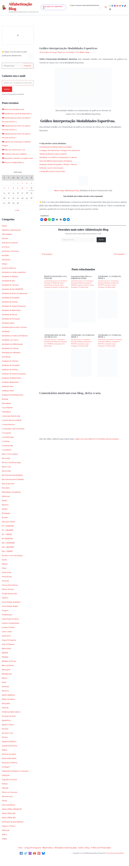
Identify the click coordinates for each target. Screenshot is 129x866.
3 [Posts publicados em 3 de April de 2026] (22, 191)
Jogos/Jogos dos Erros (11, 627)
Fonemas (5, 589)
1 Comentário (89, 281)
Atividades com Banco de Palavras (15, 343)
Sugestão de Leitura (10, 787)
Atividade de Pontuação (11, 326)
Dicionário (6, 496)
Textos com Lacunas (10, 800)
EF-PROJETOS (7, 546)
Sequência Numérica (10, 753)
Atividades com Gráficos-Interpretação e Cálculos (59, 157)
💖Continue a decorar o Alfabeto (15, 158)
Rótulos (5, 745)
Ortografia (6, 711)
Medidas (5, 665)
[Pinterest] (117, 6)
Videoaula (6, 838)
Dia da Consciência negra (12, 470)
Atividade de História (10, 310)
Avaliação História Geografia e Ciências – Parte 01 (59, 164)
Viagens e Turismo (9, 834)
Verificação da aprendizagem (13, 830)
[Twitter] (25, 861)
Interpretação (7, 622)
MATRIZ (5, 660)
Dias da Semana (8, 491)
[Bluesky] (122, 6)
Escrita (4, 567)
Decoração (6, 466)
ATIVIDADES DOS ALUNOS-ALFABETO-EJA (55, 336)
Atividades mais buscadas (66, 855)
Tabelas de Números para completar (53, 154)
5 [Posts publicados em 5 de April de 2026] (31, 191)
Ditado (4, 508)
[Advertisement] (83, 32)
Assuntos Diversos (9, 276)
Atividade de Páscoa (10, 322)
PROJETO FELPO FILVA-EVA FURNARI (55, 277)
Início (17, 855)
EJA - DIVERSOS (48, 344)
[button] (53, 7)
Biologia (5, 407)
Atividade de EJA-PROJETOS (13, 297)
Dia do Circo (7, 474)
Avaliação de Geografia (11, 373)
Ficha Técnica (7, 584)
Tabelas (5, 791)
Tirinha (4, 808)
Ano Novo (6, 255)
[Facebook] (112, 6)
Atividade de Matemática (12, 318)
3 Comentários (62, 281)
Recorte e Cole (7, 741)
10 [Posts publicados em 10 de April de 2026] (22, 196)
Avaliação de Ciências (10, 369)
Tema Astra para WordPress (115, 861)
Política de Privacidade (104, 855)
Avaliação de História (10, 377)
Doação (5, 525)
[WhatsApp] (110, 6)
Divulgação (6, 521)
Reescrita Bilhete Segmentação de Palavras (56, 161)
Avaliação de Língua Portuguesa (14, 381)
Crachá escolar (7, 453)
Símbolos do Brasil (9, 762)
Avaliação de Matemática (12, 386)
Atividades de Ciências (10, 356)
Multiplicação (7, 682)
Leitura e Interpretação (11, 631)
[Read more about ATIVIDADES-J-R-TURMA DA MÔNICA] (81, 363)
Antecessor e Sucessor (11, 259)
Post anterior (46, 254)
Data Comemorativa (10, 462)
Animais (5, 246)
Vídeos (4, 842)
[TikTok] (125, 6)
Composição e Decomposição (13, 436)
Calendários (6, 419)
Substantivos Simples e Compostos (16, 779)
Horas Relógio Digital (10, 614)
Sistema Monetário (9, 766)
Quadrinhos (6, 728)
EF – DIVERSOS (8, 534)
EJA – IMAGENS (8, 555)
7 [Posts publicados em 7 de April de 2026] (8, 196)
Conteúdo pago (8, 445)
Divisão (5, 517)
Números (5, 698)
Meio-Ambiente (8, 673)
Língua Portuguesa (9, 648)
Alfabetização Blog (20, 6)
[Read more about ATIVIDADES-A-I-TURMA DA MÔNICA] (107, 304)
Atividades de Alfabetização (13, 352)
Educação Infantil (9, 529)
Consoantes (6, 441)
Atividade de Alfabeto (10, 284)
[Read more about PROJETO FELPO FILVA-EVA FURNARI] (56, 309)
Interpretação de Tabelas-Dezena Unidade (56, 147)
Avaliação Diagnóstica (10, 390)
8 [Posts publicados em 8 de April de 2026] (13, 196)
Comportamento (8, 432)
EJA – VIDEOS (7, 559)
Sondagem (6, 775)
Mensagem (6, 677)
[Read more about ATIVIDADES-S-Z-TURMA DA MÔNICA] (108, 363)
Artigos (5, 272)
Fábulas (5, 572)
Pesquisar (27, 66)
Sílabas (4, 758)
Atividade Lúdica (8, 331)
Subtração (6, 783)
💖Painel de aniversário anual (13, 110)
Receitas (5, 737)
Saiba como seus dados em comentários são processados (98, 439)
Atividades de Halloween (11, 360)
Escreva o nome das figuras (13, 563)
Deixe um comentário (66, 52)
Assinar (7, 89)
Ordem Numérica (9, 707)
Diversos (5, 512)
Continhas (6, 449)
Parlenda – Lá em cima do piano (52, 168)
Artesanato (6, 267)
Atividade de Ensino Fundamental (15, 301)
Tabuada (5, 796)
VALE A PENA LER (9, 821)
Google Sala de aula (10, 601)
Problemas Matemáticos (11, 720)
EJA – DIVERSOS (8, 551)
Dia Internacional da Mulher (13, 483)
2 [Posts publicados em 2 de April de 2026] (17, 191)
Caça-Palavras (7, 415)
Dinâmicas (6, 504)
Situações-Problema (10, 770)
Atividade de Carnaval (10, 293)
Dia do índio (6, 479)
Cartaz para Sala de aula (11, 424)
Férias (4, 576)
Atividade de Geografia (11, 305)
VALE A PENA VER (9, 825)
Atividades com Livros (10, 348)
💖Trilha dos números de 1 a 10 (14, 154)
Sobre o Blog (86, 855)
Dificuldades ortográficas (12, 500)
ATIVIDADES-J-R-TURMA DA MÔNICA (82, 336)
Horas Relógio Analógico (11, 610)
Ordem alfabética (9, 703)
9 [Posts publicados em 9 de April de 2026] (17, 196)
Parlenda (5, 715)
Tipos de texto (7, 804)
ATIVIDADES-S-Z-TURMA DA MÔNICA (109, 336)
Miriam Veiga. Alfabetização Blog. (67, 190)
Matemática (6, 656)
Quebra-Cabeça (8, 732)
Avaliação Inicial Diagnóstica (13, 403)
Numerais (6, 694)
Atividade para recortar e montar (15, 335)
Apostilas (5, 263)
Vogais (4, 846)
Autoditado (6, 365)
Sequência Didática (9, 749)
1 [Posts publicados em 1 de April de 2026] (13, 191)
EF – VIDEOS (7, 542)
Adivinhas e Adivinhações (12, 238)
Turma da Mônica (9, 813)
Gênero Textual (8, 597)
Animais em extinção (10, 250)
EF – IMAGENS (8, 538)
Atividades (6, 339)
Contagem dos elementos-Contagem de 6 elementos (60, 150)
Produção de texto (9, 724)
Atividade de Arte (9, 288)
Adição (4, 233)
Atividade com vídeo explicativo (14, 280)
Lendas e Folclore (9, 635)
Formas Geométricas (10, 593)
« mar (17, 218)
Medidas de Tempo (9, 669)
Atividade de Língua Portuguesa (14, 314)
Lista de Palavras (8, 652)
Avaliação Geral (8, 398)
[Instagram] (115, 6)
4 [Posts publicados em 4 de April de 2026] (26, 191)
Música (4, 686)
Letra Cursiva (7, 639)
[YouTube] (120, 6)
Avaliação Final (8, 394)
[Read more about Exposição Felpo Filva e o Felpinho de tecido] (83, 306)
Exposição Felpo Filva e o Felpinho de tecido (81, 277)
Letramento (6, 644)
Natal (4, 690)
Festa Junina (7, 580)
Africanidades (7, 242)
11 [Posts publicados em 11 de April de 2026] (27, 196)
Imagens (5, 618)
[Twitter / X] (110, 9)
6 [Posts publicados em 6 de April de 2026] (4, 196)
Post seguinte (120, 254)
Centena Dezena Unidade (12, 428)
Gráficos (5, 605)
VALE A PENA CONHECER (12, 817)
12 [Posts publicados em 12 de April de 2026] (31, 196)
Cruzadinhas (7, 458)
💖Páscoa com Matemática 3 (13, 170)
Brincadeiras (7, 411)
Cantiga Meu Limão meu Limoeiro (53, 171)
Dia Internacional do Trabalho (13, 487)
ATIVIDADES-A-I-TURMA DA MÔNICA (109, 277)
